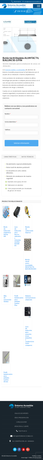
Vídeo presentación (21, 417)
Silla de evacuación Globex (7, 298)
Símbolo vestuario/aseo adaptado (30, 297)
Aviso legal (24, 457)
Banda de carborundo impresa (29, 229)
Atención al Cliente (21, 426)
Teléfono (7, 130)
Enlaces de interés (21, 413)
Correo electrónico (11, 122)
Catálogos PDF (21, 422)
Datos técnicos (28, 157)
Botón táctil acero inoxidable (28, 262)
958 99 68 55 (16, 2)
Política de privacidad (35, 457)
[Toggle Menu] (38, 6)
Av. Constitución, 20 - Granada (23, 441)
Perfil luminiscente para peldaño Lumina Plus (18, 300)
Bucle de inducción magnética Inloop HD (7, 231)
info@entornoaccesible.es (31, 2)
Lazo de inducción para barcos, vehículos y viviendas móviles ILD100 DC (17, 236)
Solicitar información (21, 143)
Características (10, 157)
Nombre (8, 114)
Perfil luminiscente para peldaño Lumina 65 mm (8, 376)
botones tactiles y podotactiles (15, 70)
